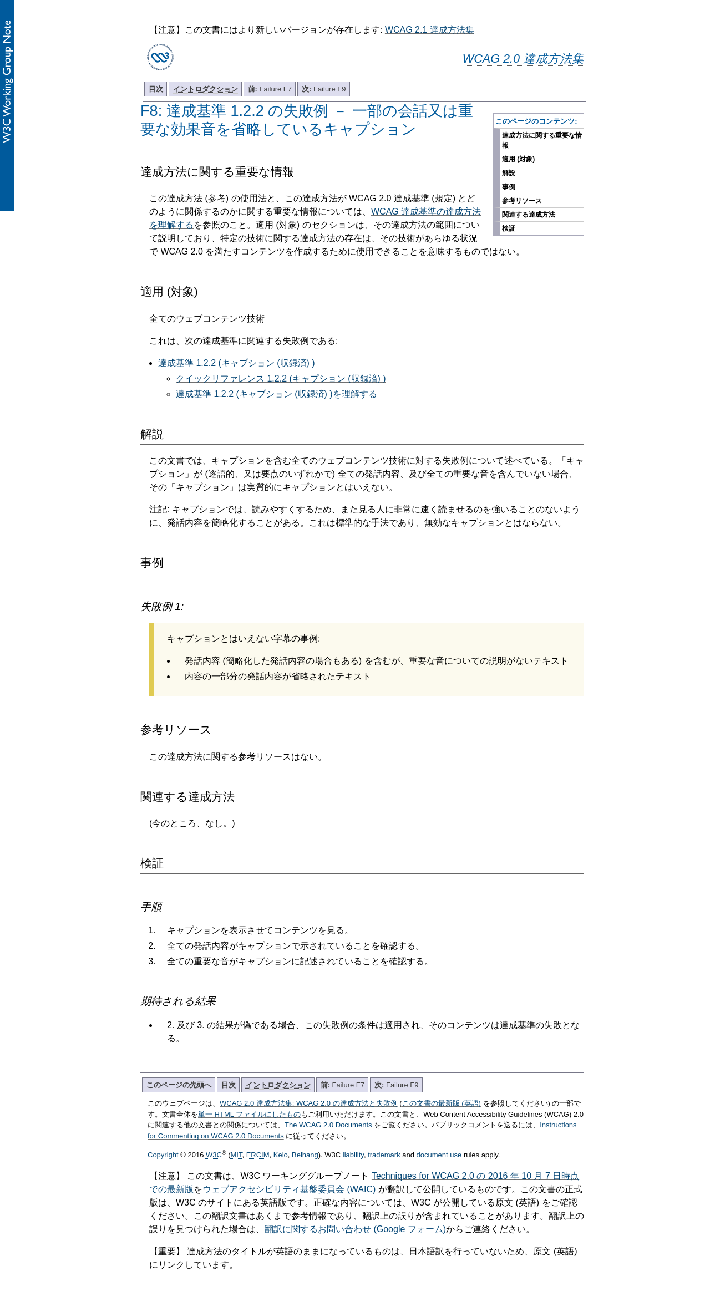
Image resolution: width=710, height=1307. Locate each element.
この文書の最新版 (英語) (441, 1103)
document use (439, 1155)
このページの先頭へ (178, 1085)
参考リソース (522, 201)
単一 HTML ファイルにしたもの (249, 1114)
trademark (384, 1155)
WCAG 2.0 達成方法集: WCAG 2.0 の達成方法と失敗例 (309, 1103)
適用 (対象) (518, 159)
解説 (508, 173)
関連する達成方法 (528, 214)
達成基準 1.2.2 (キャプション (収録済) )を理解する (276, 394)
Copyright (163, 1155)
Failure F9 (324, 89)
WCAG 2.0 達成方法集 (523, 58)
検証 (508, 228)
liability (353, 1155)
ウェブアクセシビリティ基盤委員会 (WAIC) (289, 1189)
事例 (508, 187)
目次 (156, 89)
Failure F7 (270, 89)
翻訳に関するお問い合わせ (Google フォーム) (355, 1229)
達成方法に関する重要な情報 (542, 140)
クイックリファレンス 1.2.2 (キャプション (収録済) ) (281, 378)
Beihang (305, 1155)
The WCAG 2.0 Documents (328, 1125)
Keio (280, 1155)
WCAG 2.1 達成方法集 (429, 29)
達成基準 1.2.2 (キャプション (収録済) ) (236, 363)
